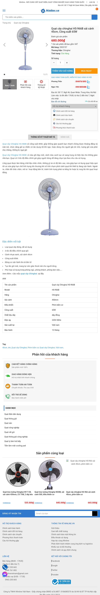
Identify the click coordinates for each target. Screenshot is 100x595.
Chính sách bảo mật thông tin (63, 535)
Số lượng (55, 58)
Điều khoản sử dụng (59, 538)
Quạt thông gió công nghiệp (16, 437)
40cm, (5, 348)
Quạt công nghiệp (11, 428)
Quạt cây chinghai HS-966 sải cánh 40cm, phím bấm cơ (80, 493)
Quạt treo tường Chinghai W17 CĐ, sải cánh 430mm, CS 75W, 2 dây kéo (18, 493)
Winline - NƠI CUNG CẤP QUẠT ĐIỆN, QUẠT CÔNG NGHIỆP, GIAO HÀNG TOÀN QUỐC (51, 2)
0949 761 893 (11, 571)
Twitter (54, 570)
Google (54, 566)
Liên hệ (92, 2)
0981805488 (81, 87)
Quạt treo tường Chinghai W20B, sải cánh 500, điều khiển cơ (49, 493)
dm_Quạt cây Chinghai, (17, 348)
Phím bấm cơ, (33, 348)
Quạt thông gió (10, 419)
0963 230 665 (11, 567)
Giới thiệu (55, 529)
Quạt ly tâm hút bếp (12, 441)
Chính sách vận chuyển (65, 119)
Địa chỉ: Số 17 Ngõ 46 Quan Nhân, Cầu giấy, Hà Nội (78, 5)
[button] (4, 74)
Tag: (4, 344)
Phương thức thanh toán (65, 128)
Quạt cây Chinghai (21, 23)
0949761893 (81, 81)
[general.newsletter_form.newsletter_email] (63, 514)
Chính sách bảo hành (64, 115)
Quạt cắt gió (9, 432)
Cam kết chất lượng (59, 532)
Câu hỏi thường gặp (63, 124)
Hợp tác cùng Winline (60, 541)
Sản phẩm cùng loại (50, 453)
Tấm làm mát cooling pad (15, 446)
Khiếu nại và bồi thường (61, 547)
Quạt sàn (8, 423)
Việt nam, (60, 348)
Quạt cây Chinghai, (47, 348)
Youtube (54, 575)
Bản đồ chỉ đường (58, 102)
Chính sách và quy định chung (63, 550)
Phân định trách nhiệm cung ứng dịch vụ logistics (72, 544)
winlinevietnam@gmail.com (16, 574)
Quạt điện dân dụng (12, 414)
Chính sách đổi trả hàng (65, 111)
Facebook (55, 561)
